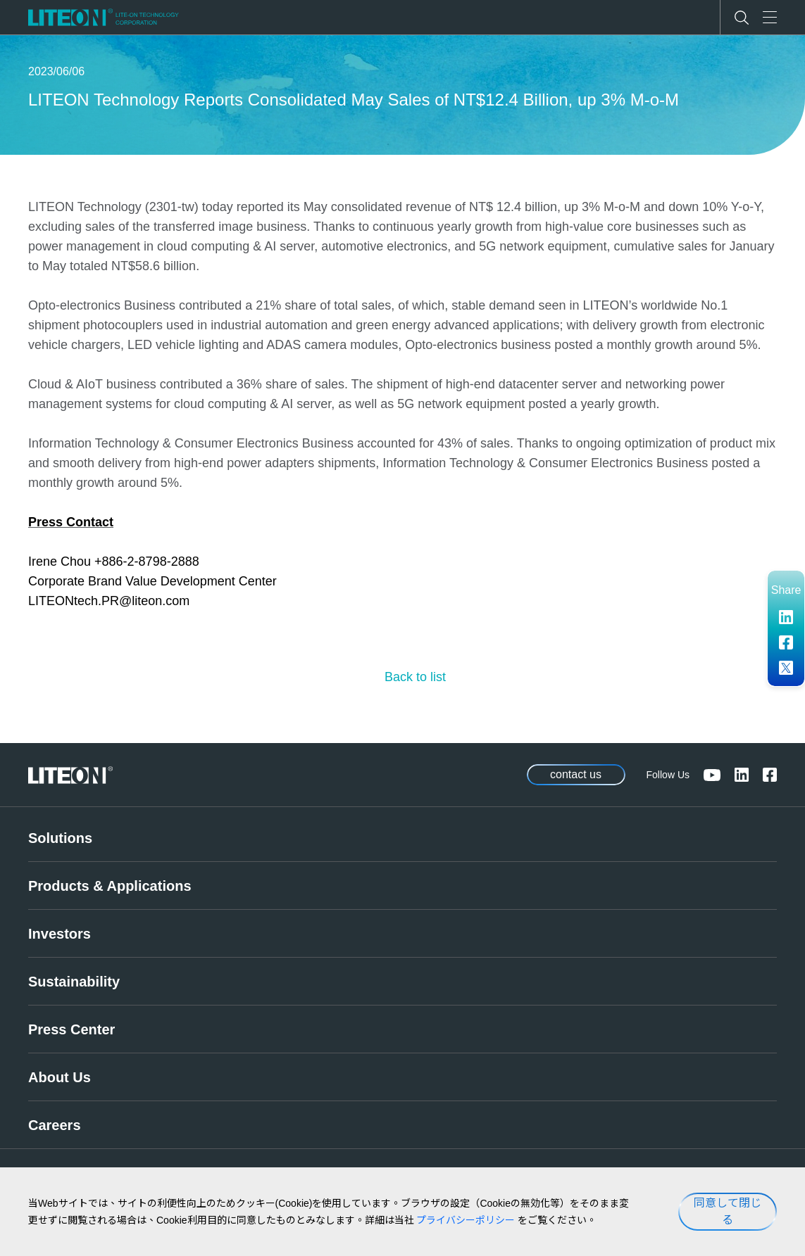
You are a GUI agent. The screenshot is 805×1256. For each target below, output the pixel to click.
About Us (59, 1077)
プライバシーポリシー (465, 1220)
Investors (59, 933)
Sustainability (74, 981)
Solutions (60, 838)
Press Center (71, 1029)
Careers (54, 1125)
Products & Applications (110, 886)
